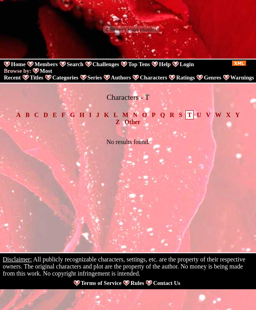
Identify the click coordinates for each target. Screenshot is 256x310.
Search (75, 64)
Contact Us (166, 283)
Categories (65, 77)
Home (18, 64)
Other (132, 122)
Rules (137, 283)
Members (45, 64)
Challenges (105, 64)
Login (187, 64)
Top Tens (139, 64)
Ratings (185, 77)
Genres (212, 77)
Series (94, 77)
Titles (36, 77)
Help (165, 64)
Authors (121, 77)
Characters (153, 77)
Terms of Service (101, 283)
